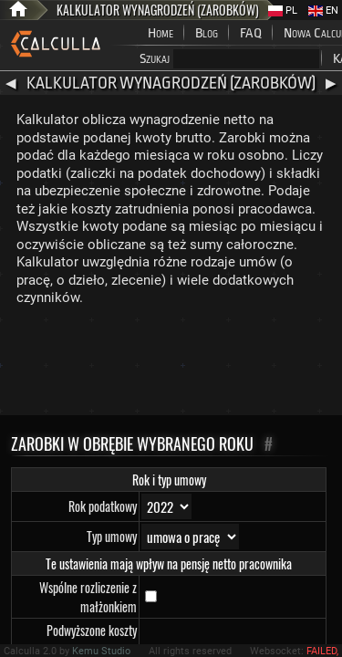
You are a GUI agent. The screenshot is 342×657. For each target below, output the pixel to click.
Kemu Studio (101, 651)
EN (323, 10)
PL (282, 10)
